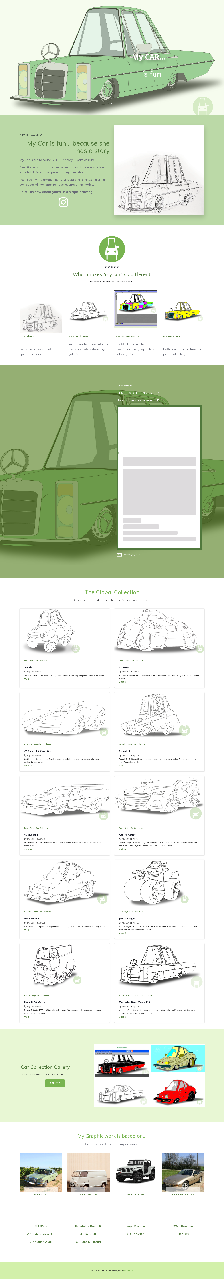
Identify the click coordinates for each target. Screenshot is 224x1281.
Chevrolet (28, 745)
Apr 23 (136, 923)
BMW (121, 661)
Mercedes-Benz (126, 996)
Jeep (121, 912)
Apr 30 (136, 755)
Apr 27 (136, 839)
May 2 (41, 671)
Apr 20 (136, 1007)
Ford (26, 828)
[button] (159, 170)
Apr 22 (41, 1007)
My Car (30, 671)
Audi (121, 828)
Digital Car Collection (38, 661)
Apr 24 (41, 923)
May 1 (136, 671)
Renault (122, 745)
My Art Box (128, 1272)
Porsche (27, 912)
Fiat (25, 661)
